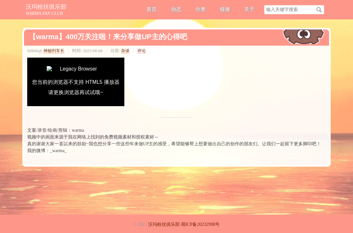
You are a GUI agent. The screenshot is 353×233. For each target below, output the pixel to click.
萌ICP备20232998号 (200, 224)
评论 (141, 50)
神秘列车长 (53, 50)
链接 (225, 9)
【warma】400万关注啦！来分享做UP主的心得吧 (108, 37)
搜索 (319, 10)
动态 (176, 9)
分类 (200, 9)
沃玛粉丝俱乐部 (46, 7)
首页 (151, 9)
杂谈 (125, 50)
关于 (249, 9)
